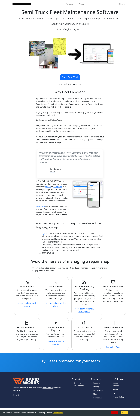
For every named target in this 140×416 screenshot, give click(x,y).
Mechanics (40, 206)
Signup (115, 389)
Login (115, 393)
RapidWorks (47, 387)
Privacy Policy (118, 397)
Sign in (121, 4)
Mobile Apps (98, 390)
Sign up (44, 233)
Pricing (81, 4)
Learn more (58, 412)
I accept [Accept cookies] (124, 413)
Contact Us (97, 398)
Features (69, 4)
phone (48, 186)
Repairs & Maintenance (79, 384)
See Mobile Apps (113, 347)
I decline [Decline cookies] (114, 413)
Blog (95, 394)
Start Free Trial (70, 77)
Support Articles (116, 384)
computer (58, 186)
